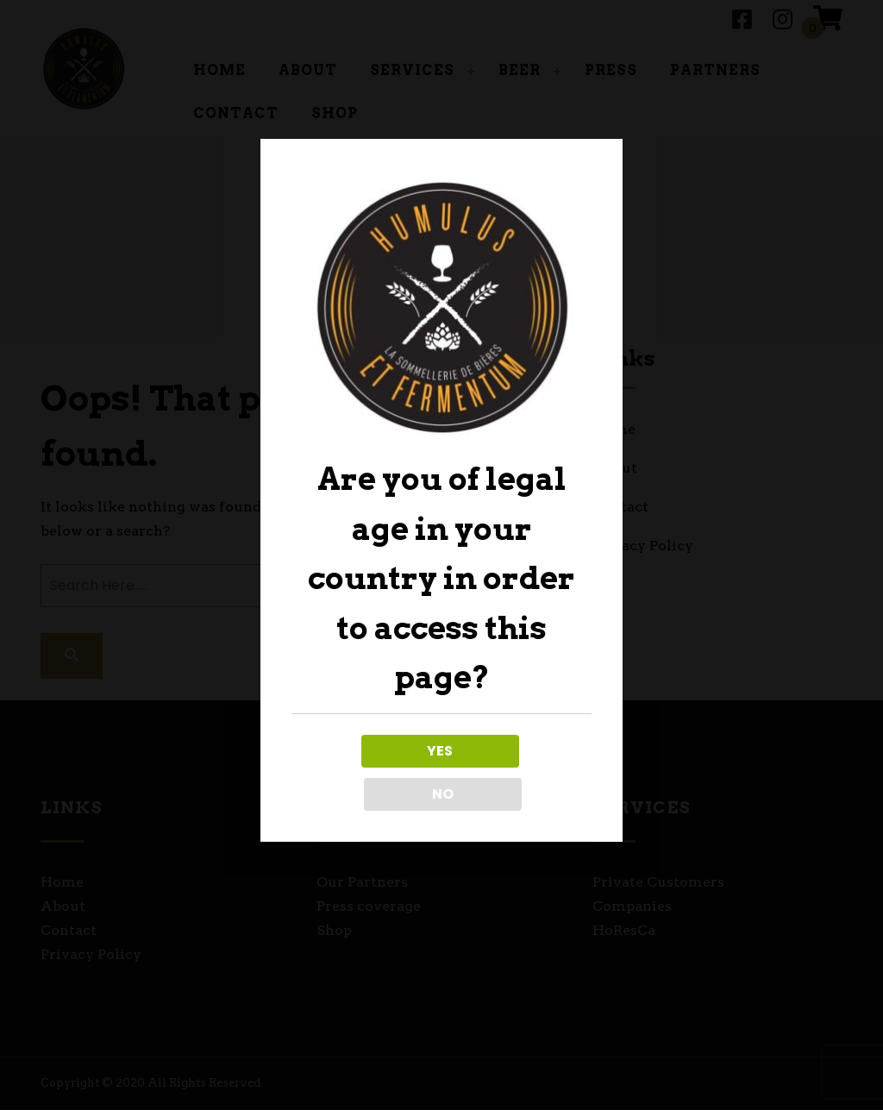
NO (518, 772)
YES (365, 772)
